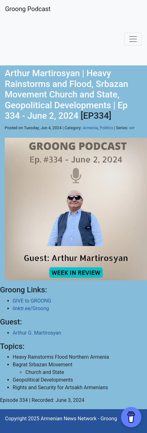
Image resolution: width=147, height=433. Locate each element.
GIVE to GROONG (32, 301)
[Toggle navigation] (133, 39)
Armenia (90, 127)
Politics (106, 127)
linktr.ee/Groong (31, 308)
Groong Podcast (28, 9)
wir (132, 127)
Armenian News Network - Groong (79, 419)
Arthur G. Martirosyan (37, 333)
